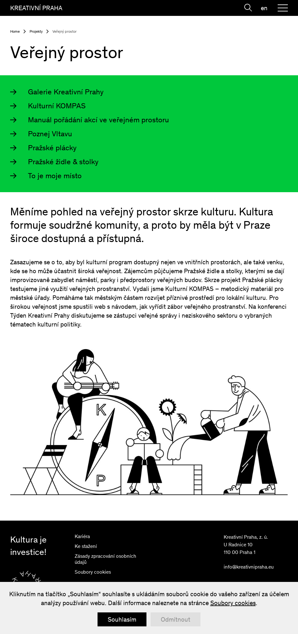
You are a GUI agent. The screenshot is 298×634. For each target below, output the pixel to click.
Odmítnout (175, 619)
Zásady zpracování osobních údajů (105, 559)
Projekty (36, 31)
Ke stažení (86, 546)
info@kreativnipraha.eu (249, 567)
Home (15, 31)
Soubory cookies (93, 572)
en (264, 8)
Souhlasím (122, 619)
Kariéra (82, 536)
